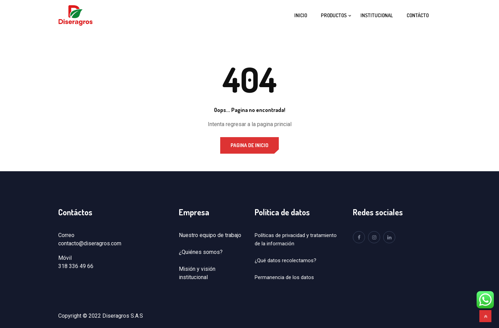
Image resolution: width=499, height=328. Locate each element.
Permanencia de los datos (284, 277)
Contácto (418, 15)
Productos (334, 15)
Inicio (300, 15)
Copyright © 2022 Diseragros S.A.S (100, 315)
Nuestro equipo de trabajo (210, 235)
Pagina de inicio (249, 145)
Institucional (376, 15)
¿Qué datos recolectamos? (285, 260)
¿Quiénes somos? (201, 252)
